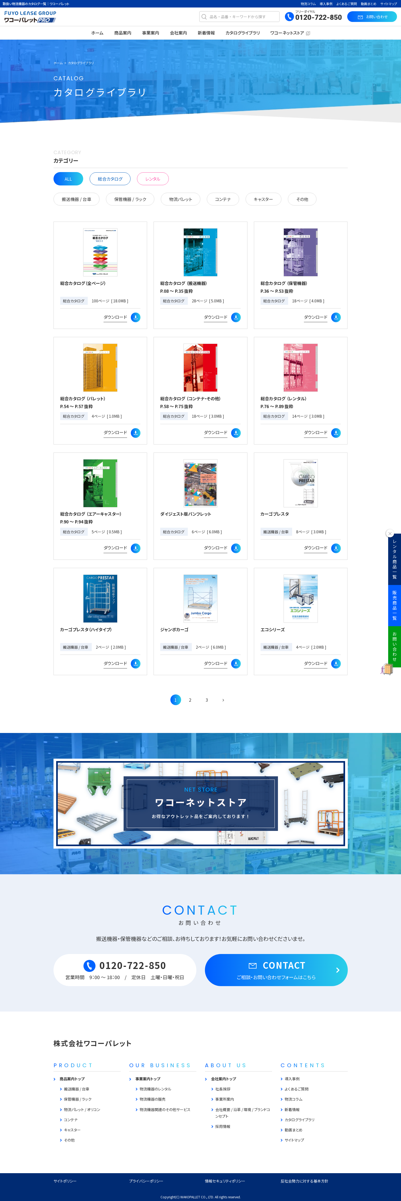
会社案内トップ (223, 1078)
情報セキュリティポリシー (225, 1181)
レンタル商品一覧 (394, 559)
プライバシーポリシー (146, 1181)
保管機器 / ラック (130, 199)
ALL (68, 179)
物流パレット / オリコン (82, 1109)
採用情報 (222, 1126)
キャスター (263, 199)
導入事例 (326, 3)
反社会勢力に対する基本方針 (305, 1181)
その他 (302, 199)
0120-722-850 (318, 17)
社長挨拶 (222, 1089)
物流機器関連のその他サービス (165, 1109)
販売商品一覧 (394, 605)
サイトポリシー (65, 1181)
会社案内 (178, 32)
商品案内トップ (72, 1078)
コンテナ (223, 199)
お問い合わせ (394, 647)
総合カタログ (110, 179)
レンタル (153, 179)
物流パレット (180, 199)
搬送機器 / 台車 (76, 199)
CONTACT (276, 969)
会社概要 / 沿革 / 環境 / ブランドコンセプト (242, 1113)
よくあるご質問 (347, 3)
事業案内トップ (147, 1078)
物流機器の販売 (153, 1099)
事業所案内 (224, 1099)
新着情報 (206, 32)
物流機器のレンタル (155, 1089)
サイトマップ (388, 3)
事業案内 (150, 32)
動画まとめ (368, 3)
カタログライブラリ (243, 32)
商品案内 (122, 32)
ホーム (97, 32)
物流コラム (308, 3)
